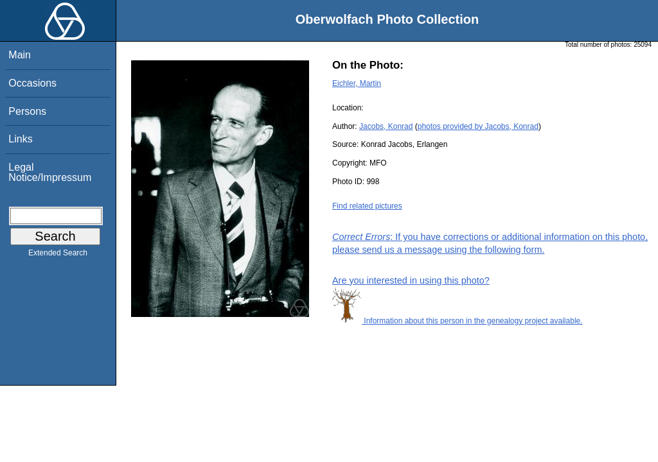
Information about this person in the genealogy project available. (457, 320)
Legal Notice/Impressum (49, 172)
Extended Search (57, 255)
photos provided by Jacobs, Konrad (478, 126)
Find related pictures (367, 205)
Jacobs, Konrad (386, 126)
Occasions (32, 83)
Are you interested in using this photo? (411, 280)
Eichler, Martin (356, 83)
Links (20, 138)
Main (19, 54)
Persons (27, 111)
